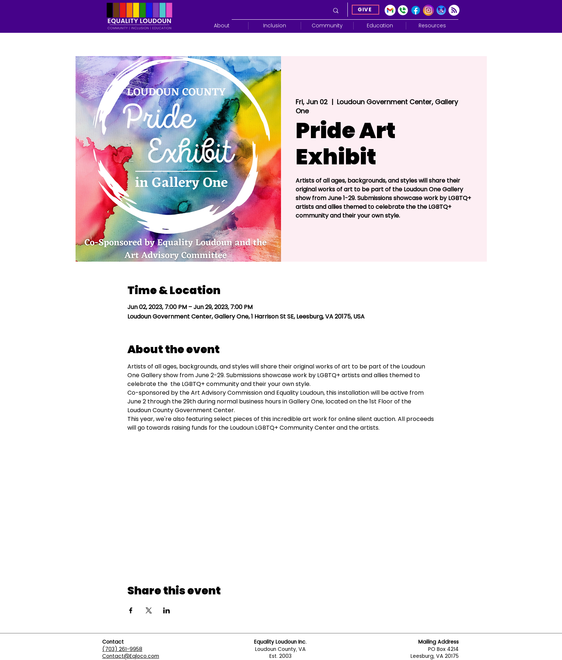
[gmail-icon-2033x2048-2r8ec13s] (390, 10)
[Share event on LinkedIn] (166, 610)
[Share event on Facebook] (130, 610)
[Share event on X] (148, 610)
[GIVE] (365, 10)
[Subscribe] (454, 10)
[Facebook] (415, 10)
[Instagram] (428, 10)
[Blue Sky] (441, 10)
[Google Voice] (402, 10)
